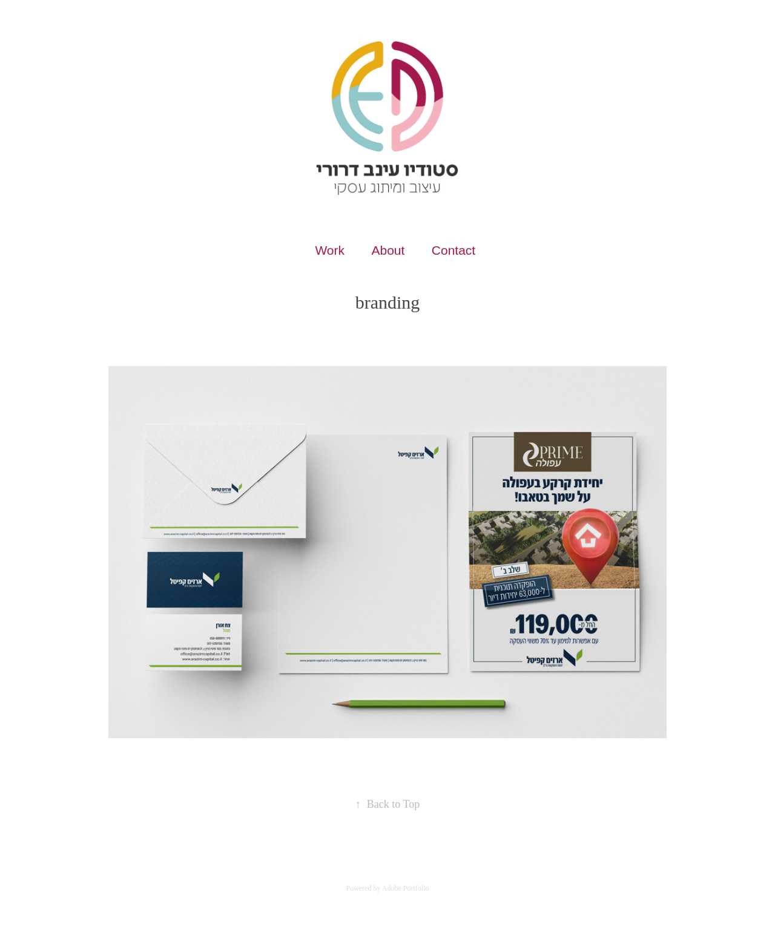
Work (330, 250)
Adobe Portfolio (405, 888)
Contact (453, 250)
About (387, 250)
